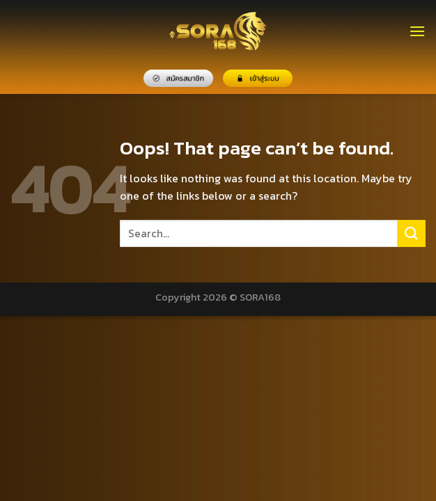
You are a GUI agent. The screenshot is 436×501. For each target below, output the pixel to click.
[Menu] (417, 31)
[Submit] (412, 233)
